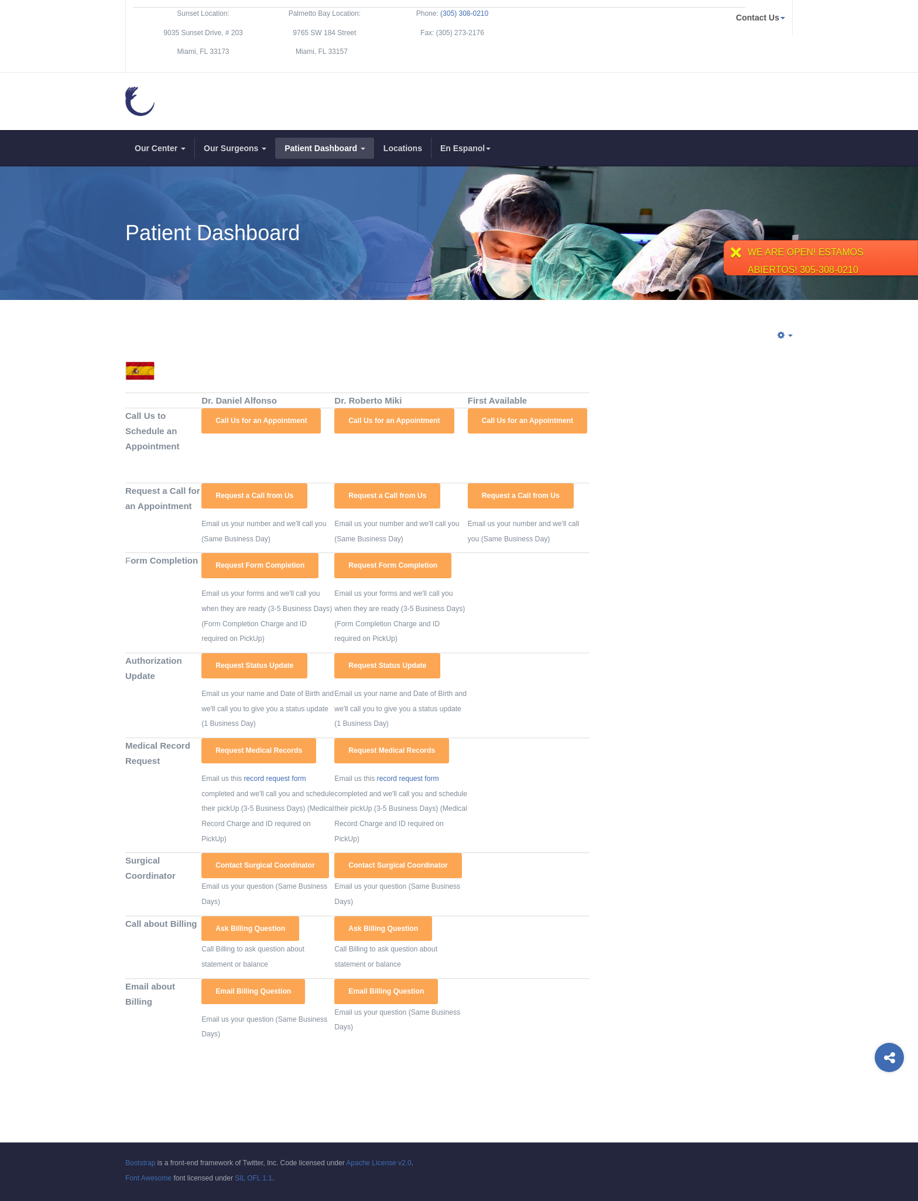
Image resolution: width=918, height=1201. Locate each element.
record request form (275, 778)
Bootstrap (140, 1163)
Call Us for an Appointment (261, 421)
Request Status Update (254, 665)
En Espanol (465, 148)
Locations (402, 148)
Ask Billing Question (250, 928)
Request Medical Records (258, 750)
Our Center (160, 148)
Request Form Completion (259, 565)
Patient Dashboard (325, 148)
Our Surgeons (235, 148)
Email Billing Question (253, 991)
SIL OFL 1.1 (253, 1178)
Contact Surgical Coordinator (265, 865)
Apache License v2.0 (378, 1163)
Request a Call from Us (254, 496)
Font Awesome (148, 1178)
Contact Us (760, 17)
